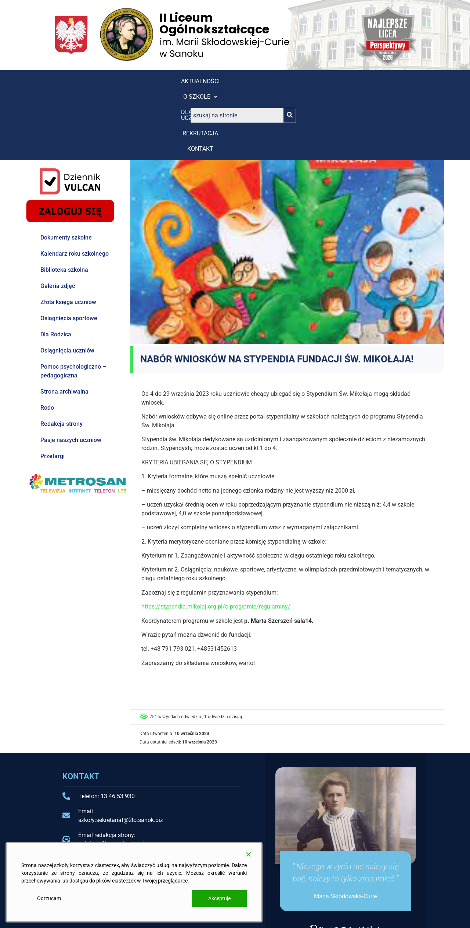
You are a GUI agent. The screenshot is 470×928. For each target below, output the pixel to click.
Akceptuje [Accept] (219, 898)
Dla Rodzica (55, 266)
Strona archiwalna (64, 324)
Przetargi (52, 388)
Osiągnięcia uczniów (67, 283)
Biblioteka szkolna (64, 202)
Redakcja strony (61, 356)
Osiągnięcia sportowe (68, 250)
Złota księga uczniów (68, 234)
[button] (129, 81)
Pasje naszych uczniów (70, 372)
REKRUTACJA (231, 81)
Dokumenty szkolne (66, 170)
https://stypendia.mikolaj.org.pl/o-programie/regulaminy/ (215, 539)
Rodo (47, 340)
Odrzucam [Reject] (49, 898)
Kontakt (276, 81)
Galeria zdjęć (57, 218)
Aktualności (78, 81)
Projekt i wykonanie (368, 915)
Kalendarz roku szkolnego (74, 186)
